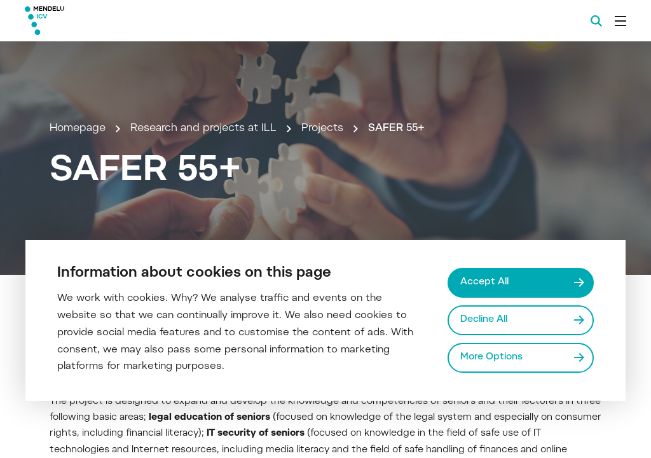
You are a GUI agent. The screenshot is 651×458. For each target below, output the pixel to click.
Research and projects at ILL (203, 128)
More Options (491, 357)
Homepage (78, 128)
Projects (322, 128)
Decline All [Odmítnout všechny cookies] (483, 319)
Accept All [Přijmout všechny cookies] (484, 282)
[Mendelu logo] (94, 20)
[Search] (596, 21)
